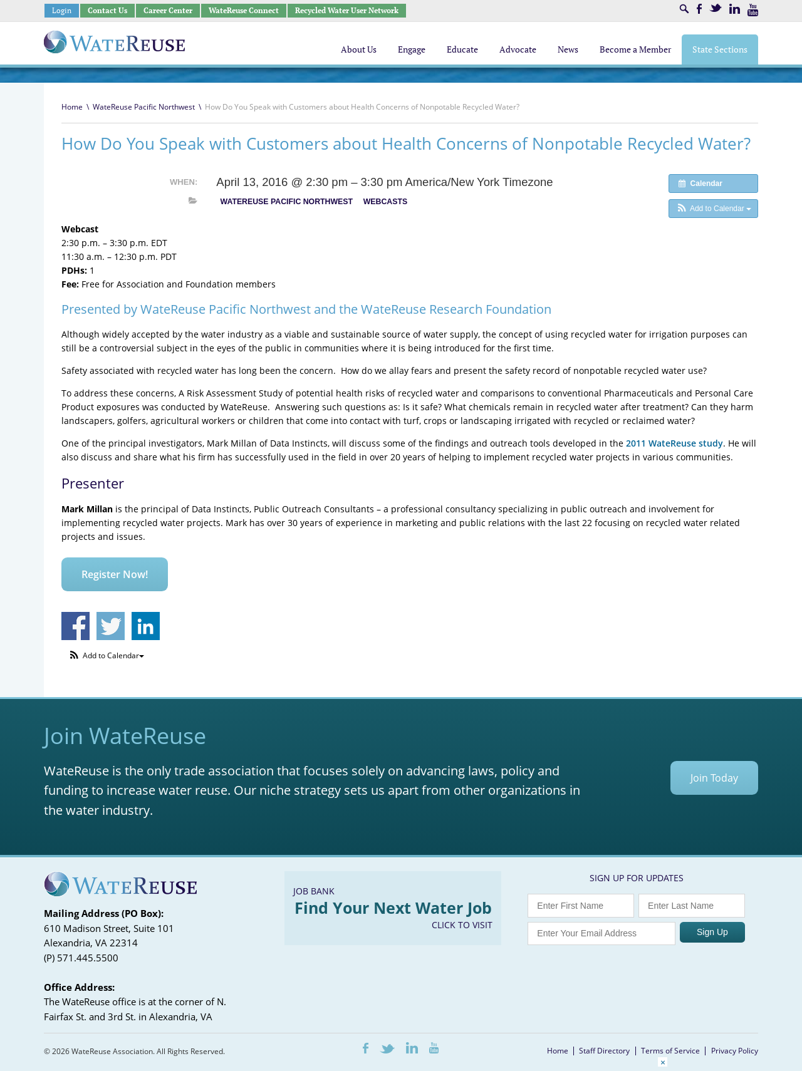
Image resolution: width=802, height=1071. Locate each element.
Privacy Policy (734, 1050)
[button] (713, 208)
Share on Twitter (110, 626)
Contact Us (107, 10)
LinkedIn (734, 9)
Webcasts (385, 201)
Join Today (714, 778)
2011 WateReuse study (674, 443)
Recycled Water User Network (346, 10)
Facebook (699, 9)
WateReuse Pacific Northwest (144, 106)
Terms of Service (670, 1050)
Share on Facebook (75, 626)
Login (61, 10)
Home (72, 106)
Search (684, 9)
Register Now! (114, 574)
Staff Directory (604, 1050)
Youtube (752, 10)
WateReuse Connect (244, 10)
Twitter (715, 8)
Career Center (167, 10)
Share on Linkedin (146, 626)
